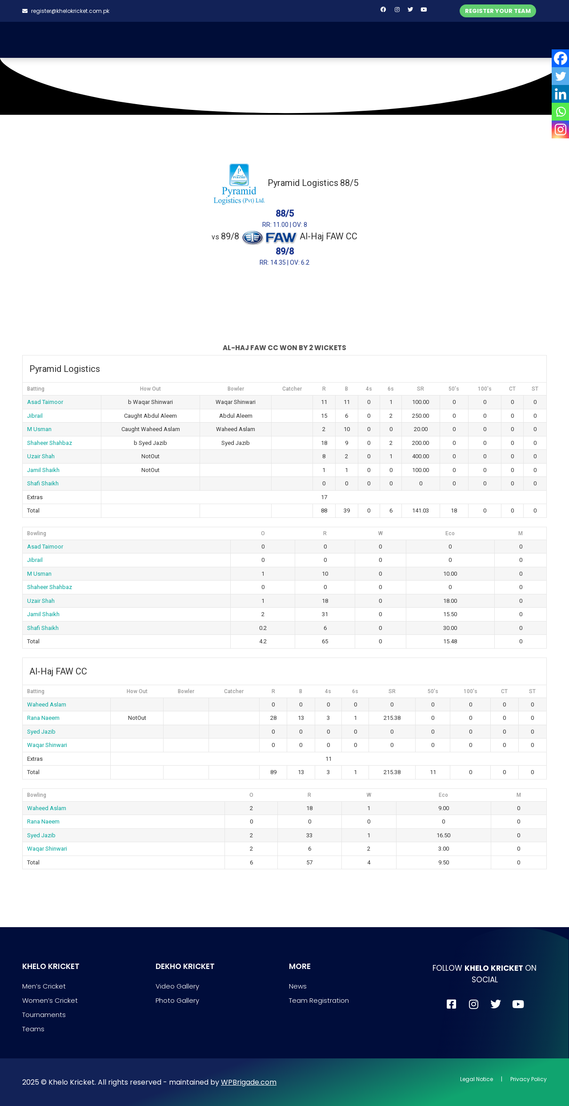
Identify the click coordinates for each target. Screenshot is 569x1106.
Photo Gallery (177, 1000)
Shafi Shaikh (43, 483)
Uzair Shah (41, 456)
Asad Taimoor (45, 402)
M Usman (39, 429)
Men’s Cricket (44, 986)
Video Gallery (177, 986)
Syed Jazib (41, 731)
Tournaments (44, 1014)
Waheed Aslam (46, 704)
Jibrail (35, 415)
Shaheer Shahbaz (49, 443)
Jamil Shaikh (43, 470)
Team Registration (319, 1000)
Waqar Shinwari (47, 745)
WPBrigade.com (248, 1082)
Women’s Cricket (50, 1000)
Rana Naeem (43, 717)
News (298, 986)
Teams (33, 1028)
